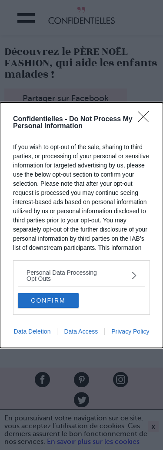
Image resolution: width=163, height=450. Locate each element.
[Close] (146, 119)
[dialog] (81, 225)
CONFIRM (48, 300)
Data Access (81, 331)
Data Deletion (32, 331)
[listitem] (81, 275)
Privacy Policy (130, 331)
